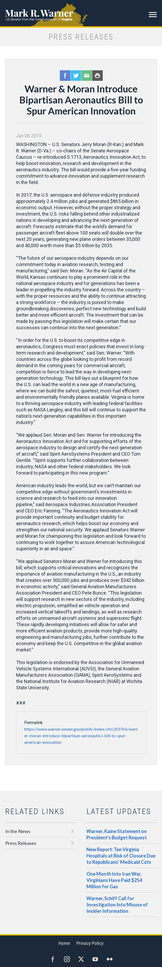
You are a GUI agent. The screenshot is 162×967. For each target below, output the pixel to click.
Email (86, 75)
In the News (17, 831)
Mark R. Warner (81, 13)
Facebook (65, 75)
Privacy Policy (90, 943)
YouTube (95, 959)
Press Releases (20, 843)
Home (64, 943)
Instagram (66, 959)
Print (97, 75)
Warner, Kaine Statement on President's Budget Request (116, 834)
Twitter (76, 75)
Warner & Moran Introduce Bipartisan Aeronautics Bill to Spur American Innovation (81, 100)
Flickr (109, 959)
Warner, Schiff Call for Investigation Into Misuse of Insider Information (117, 904)
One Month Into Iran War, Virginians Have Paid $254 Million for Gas (114, 880)
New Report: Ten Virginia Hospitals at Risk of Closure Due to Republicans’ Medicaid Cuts (120, 855)
